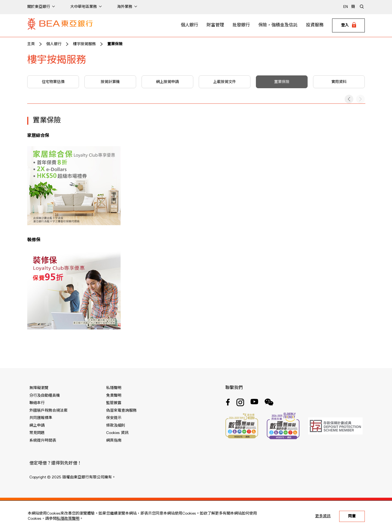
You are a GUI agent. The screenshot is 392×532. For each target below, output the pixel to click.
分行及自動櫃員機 (44, 396)
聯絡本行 (37, 403)
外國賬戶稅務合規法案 (48, 410)
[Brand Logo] (60, 25)
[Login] (348, 26)
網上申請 (37, 425)
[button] (349, 99)
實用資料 (339, 82)
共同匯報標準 (40, 418)
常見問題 (37, 433)
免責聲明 (113, 396)
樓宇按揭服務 (84, 44)
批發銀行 (241, 25)
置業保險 (114, 44)
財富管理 (215, 25)
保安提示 (113, 418)
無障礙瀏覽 (38, 388)
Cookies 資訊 (117, 433)
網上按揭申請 (167, 82)
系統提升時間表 (42, 440)
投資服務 (314, 25)
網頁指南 (113, 440)
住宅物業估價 (53, 82)
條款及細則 (115, 425)
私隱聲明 (113, 388)
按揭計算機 (110, 82)
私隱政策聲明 (68, 519)
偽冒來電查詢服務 (121, 410)
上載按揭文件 (224, 82)
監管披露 (113, 403)
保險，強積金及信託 (278, 25)
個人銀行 (189, 25)
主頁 (31, 44)
